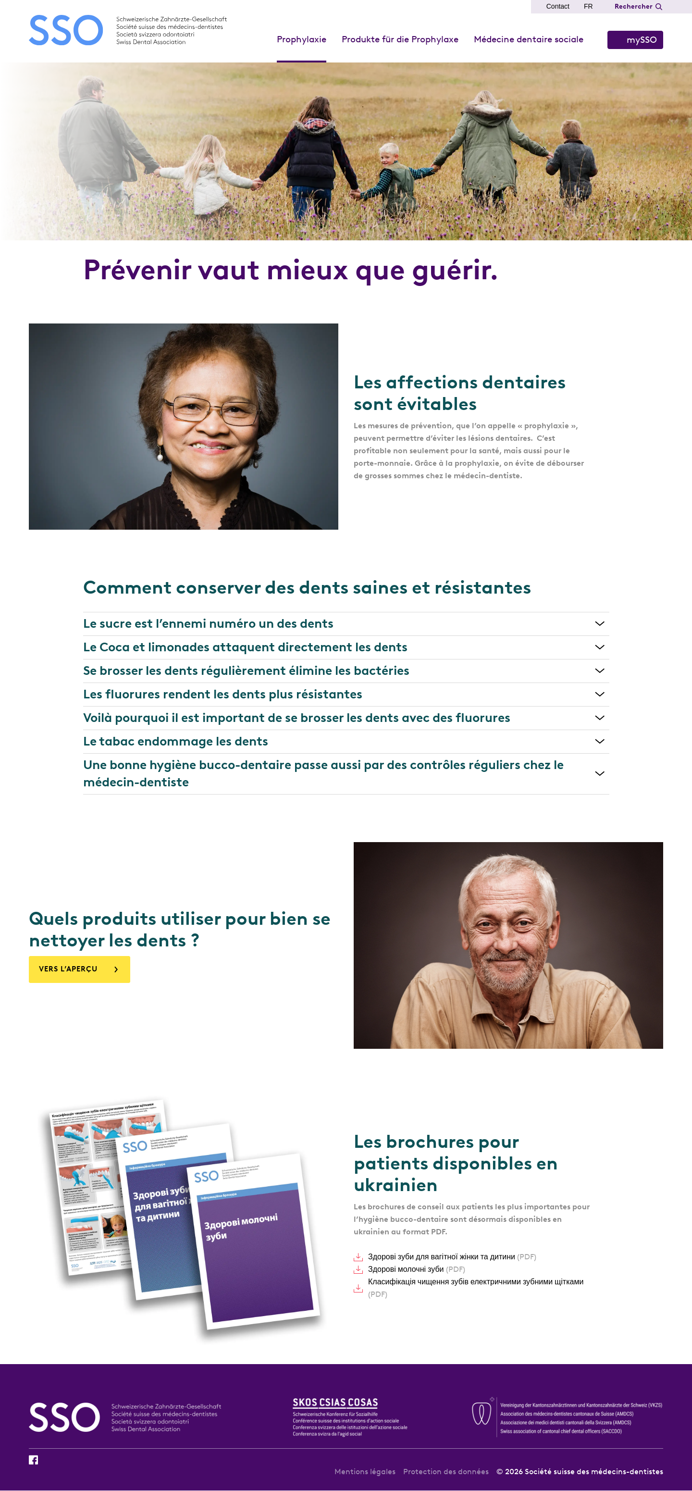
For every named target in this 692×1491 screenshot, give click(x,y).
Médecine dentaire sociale (528, 39)
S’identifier (635, 40)
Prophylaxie (301, 39)
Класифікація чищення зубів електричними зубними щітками (475, 1288)
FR (588, 6)
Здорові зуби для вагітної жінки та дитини (452, 1256)
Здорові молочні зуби (416, 1269)
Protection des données (446, 1471)
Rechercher (634, 6)
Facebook (33, 1460)
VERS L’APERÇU (68, 969)
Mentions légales (364, 1471)
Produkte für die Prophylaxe (400, 39)
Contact (557, 6)
